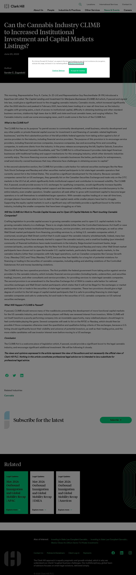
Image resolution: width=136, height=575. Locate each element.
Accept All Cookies (78, 71)
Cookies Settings (58, 71)
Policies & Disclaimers (76, 63)
